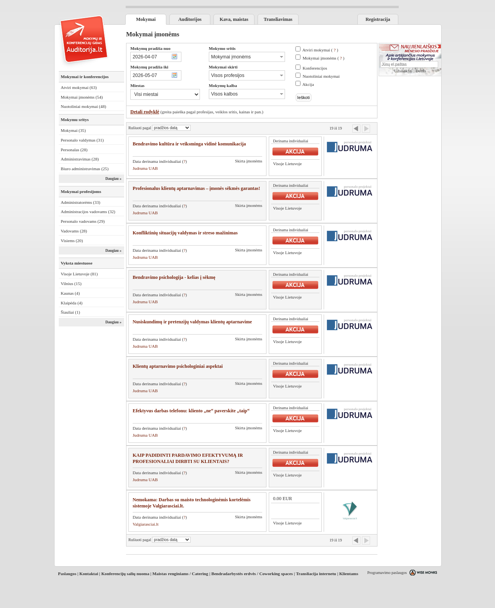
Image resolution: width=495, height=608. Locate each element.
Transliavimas (278, 19)
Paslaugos (67, 573)
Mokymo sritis (222, 48)
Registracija (377, 19)
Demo (420, 70)
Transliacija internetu (316, 573)
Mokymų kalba (223, 85)
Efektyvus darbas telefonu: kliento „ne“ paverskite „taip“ (191, 410)
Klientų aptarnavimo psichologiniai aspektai (178, 366)
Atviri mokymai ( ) (320, 50)
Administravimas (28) (80, 159)
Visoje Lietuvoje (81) (79, 274)
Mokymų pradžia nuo (150, 48)
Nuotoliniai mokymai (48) (83, 106)
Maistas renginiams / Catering (180, 573)
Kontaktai (88, 573)
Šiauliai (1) (70, 312)
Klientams (348, 573)
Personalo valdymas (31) (82, 140)
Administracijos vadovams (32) (88, 211)
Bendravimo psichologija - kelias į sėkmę (174, 277)
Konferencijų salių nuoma (125, 573)
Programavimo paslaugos (387, 572)
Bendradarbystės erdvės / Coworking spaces (252, 573)
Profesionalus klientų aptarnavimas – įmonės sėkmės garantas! (196, 188)
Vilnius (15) (71, 283)
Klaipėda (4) (71, 303)
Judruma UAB (145, 168)
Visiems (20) (72, 240)
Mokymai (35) (73, 130)
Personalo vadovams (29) (83, 221)
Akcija (308, 84)
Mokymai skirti (223, 67)
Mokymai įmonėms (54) (82, 97)
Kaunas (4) (70, 293)
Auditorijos (189, 19)
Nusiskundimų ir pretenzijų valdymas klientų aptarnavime (192, 321)
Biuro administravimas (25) (85, 168)
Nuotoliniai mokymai (321, 76)
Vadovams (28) (74, 231)
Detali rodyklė (144, 111)
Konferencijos (314, 68)
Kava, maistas (234, 19)
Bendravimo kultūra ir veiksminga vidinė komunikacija (189, 144)
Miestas (137, 85)
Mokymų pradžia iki (149, 67)
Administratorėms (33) (80, 202)
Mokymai (146, 19)
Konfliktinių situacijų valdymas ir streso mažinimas (185, 233)
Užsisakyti (403, 70)
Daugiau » (113, 179)
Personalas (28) (74, 149)
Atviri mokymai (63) (79, 87)
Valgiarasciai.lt (146, 524)
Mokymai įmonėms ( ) (323, 58)
